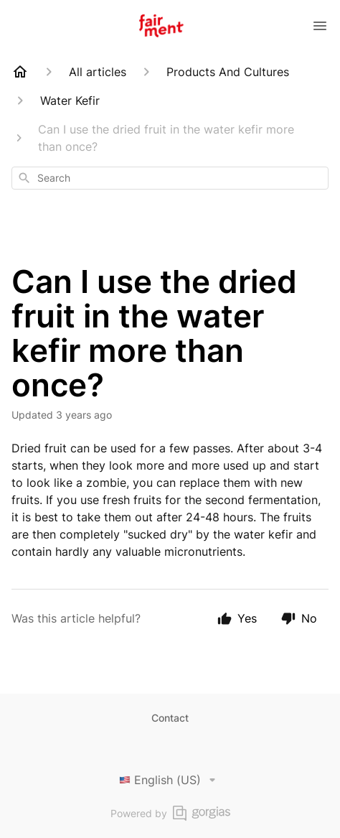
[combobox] (170, 178)
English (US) (170, 779)
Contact (170, 718)
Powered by (170, 813)
